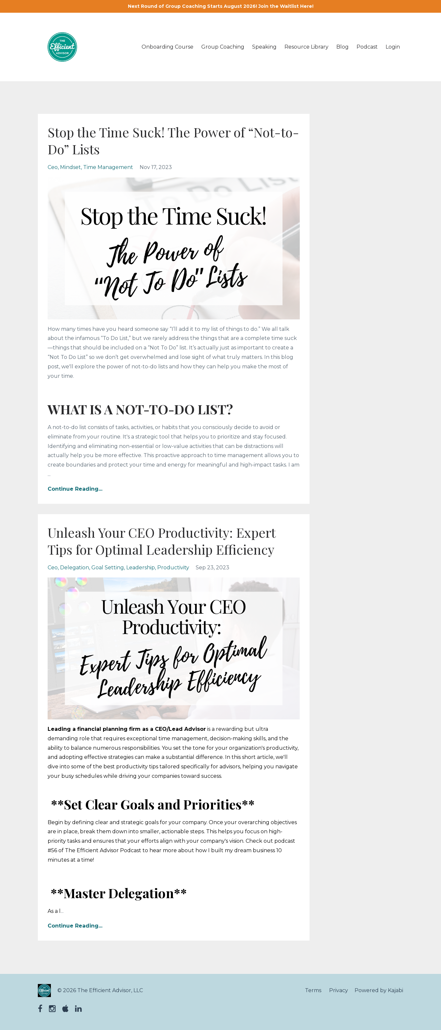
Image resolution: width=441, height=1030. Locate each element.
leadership (140, 567)
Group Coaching (222, 47)
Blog (342, 47)
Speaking (264, 47)
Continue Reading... (75, 489)
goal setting (107, 567)
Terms (313, 990)
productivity (173, 567)
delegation (74, 567)
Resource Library (306, 47)
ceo (53, 167)
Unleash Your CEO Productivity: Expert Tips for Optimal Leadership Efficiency (161, 541)
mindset (70, 167)
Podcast (367, 47)
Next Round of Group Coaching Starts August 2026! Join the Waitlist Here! (220, 6)
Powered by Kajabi (379, 990)
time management (108, 167)
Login (393, 47)
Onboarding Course (167, 47)
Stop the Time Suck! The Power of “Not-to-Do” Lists (173, 140)
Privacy (338, 990)
